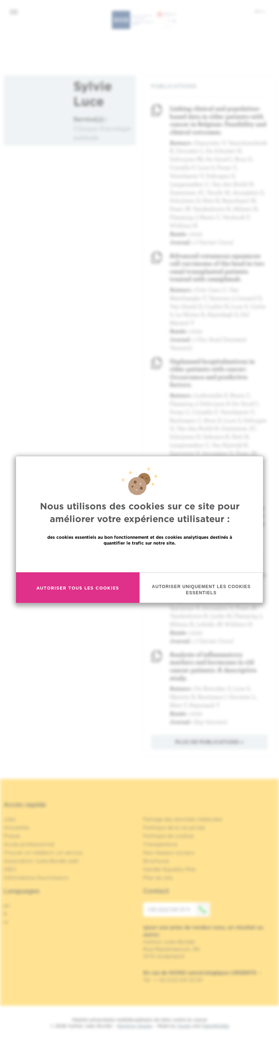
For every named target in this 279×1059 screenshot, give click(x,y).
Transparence (160, 844)
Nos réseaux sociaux (169, 852)
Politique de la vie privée (174, 827)
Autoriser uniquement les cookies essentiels (201, 589)
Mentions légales (135, 1026)
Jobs (10, 819)
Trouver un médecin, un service (43, 852)
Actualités (16, 827)
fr (259, 11)
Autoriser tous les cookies (77, 587)
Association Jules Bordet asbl (41, 861)
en (7, 905)
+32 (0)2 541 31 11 (178, 909)
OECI (10, 869)
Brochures (156, 861)
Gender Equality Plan (169, 869)
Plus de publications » (209, 742)
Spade (184, 1026)
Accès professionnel (29, 844)
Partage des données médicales (182, 819)
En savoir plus (140, 558)
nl (6, 922)
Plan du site (158, 878)
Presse (12, 836)
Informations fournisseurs (36, 878)
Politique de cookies (168, 836)
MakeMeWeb (215, 1026)
